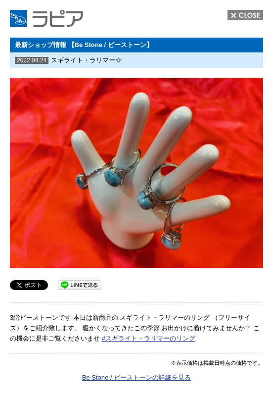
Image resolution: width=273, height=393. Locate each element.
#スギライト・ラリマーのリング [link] (148, 338)
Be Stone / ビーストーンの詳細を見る (136, 377)
